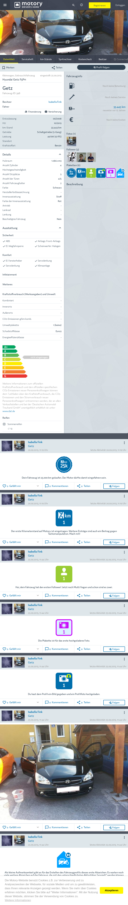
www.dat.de (8, 411)
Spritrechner (65, 59)
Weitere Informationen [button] (18, 900)
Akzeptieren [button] (111, 890)
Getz (31, 446)
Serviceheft (27, 59)
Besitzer (103, 59)
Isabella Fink (55, 101)
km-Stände (46, 59)
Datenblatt (9, 59)
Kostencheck (85, 59)
